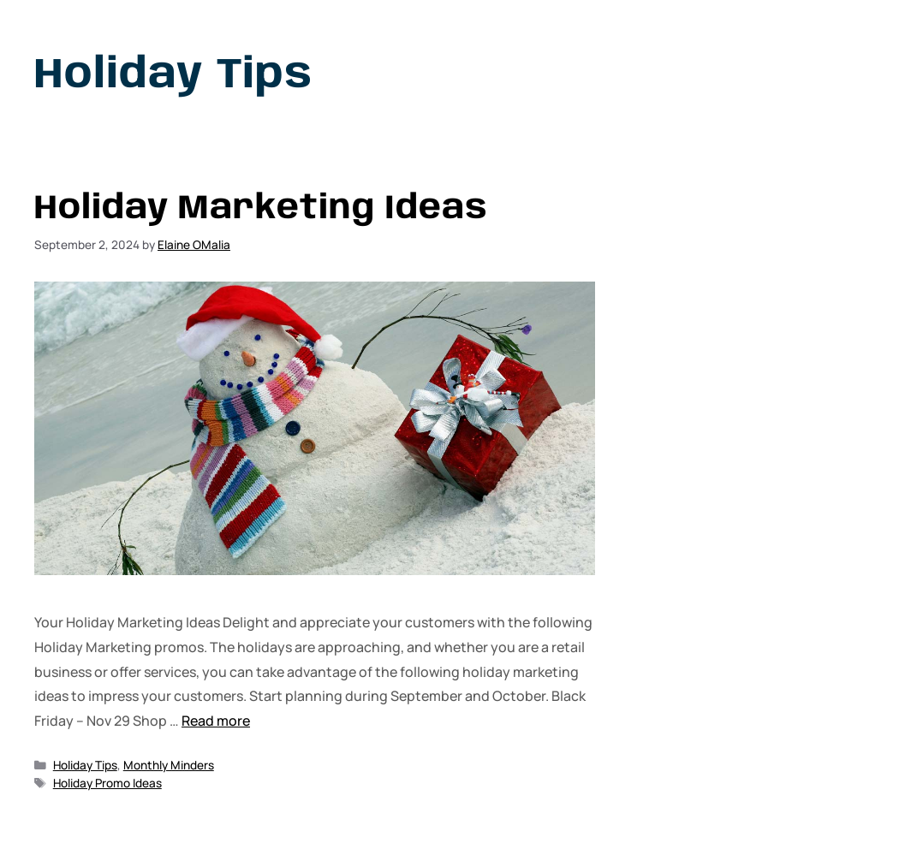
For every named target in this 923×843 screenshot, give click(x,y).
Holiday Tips (85, 765)
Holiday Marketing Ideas (261, 209)
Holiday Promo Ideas (107, 783)
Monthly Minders (168, 765)
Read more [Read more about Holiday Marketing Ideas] (216, 720)
